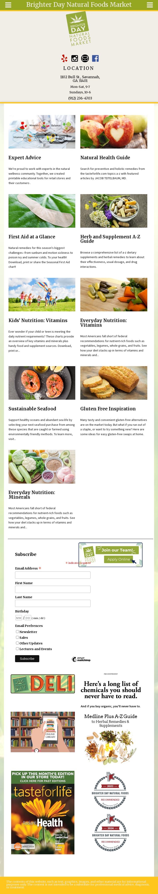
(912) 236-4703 (80, 98)
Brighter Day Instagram (75, 58)
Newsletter (28, 632)
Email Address (28, 568)
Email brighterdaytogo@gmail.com (85, 58)
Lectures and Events (35, 649)
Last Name (23, 597)
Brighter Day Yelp (64, 58)
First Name (24, 583)
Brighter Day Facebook (95, 58)
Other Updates (31, 643)
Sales (23, 638)
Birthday (22, 611)
